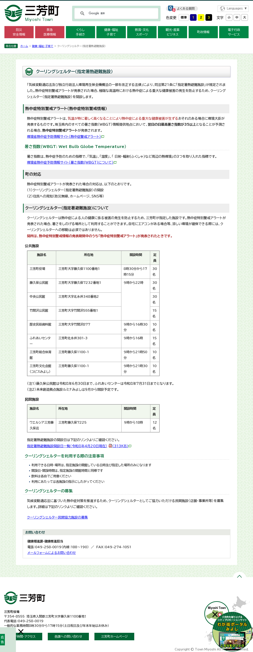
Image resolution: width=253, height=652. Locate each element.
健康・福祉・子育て (42, 46)
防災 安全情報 (19, 32)
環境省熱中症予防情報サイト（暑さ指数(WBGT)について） (72, 162)
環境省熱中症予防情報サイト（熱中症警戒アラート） (65, 136)
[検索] (116, 13)
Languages (235, 8)
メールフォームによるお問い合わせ (51, 552)
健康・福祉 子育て (111, 32)
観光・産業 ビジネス (173, 32)
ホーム (24, 46)
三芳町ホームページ (114, 636)
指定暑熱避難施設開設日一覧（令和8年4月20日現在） (79, 446)
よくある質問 (186, 8)
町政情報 (203, 32)
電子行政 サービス (234, 32)
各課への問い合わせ (68, 636)
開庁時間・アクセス (23, 636)
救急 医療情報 (50, 32)
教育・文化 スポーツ (142, 32)
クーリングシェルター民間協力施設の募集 (57, 517)
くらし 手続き (80, 32)
